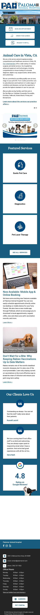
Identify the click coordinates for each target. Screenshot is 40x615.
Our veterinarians (9, 64)
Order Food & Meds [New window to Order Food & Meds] (20, 36)
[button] (34, 108)
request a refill (20, 43)
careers (20, 599)
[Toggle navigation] (37, 5)
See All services (20, 252)
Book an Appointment (20, 29)
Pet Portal (20, 605)
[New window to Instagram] (7, 546)
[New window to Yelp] (10, 546)
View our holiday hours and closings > (14, 592)
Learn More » (7, 322)
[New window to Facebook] (4, 546)
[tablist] (20, 140)
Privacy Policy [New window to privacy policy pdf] (8, 614)
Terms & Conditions (18, 614)
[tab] (15, 140)
